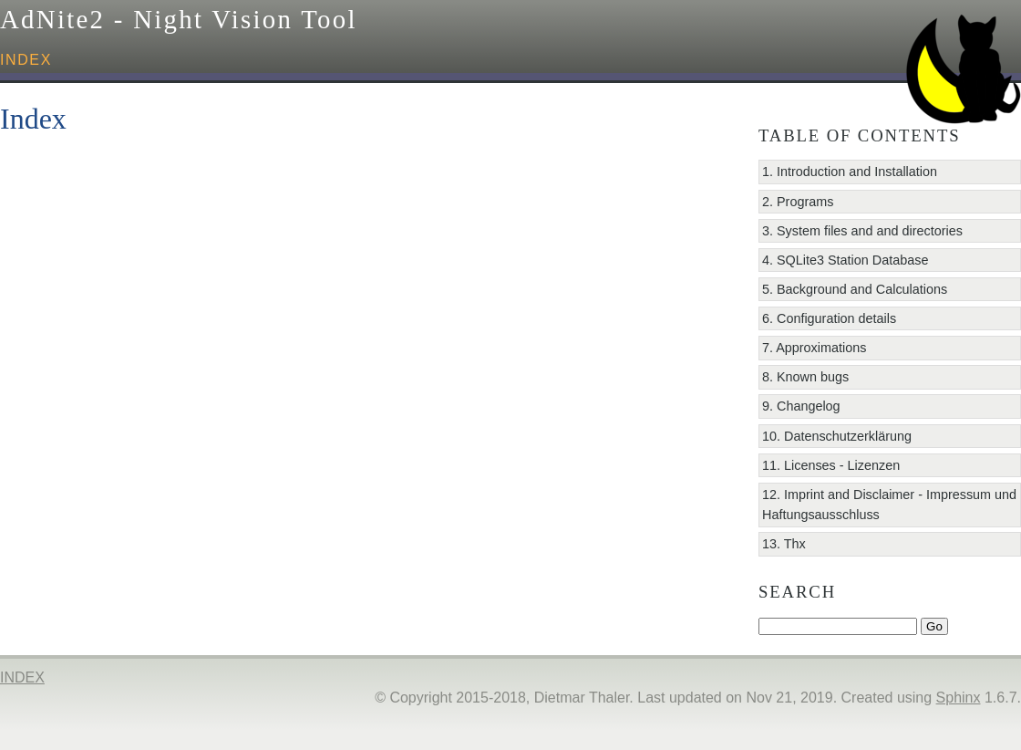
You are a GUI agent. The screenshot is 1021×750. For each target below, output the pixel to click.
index (26, 60)
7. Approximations (814, 347)
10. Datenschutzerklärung (837, 436)
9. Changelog (801, 406)
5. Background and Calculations (854, 289)
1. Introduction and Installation (849, 171)
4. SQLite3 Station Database (845, 260)
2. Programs (797, 201)
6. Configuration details (829, 318)
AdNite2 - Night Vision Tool (178, 19)
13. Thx (784, 543)
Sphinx (958, 697)
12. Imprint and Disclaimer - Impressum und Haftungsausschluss (889, 504)
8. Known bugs (805, 377)
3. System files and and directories (862, 231)
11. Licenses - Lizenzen (831, 465)
